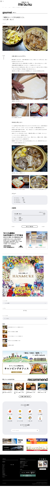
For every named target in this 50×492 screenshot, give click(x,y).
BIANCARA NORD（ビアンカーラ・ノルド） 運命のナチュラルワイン (18, 329)
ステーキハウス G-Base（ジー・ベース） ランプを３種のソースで (18, 338)
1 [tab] (24, 51)
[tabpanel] (25, 38)
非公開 (43, 213)
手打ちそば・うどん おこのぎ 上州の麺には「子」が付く (16, 343)
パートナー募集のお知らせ (25, 470)
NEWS (3, 470)
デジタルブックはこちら (42, 474)
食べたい (6, 7)
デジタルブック (5, 481)
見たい (3, 472)
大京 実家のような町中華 (12, 347)
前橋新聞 (4, 479)
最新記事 (4, 466)
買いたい (4, 473)
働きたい (4, 478)
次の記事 (43, 228)
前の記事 (13, 228)
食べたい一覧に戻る (29, 227)
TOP (3, 7)
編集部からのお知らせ (24, 467)
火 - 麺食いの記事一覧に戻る (25, 400)
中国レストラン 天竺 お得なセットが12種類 (14, 334)
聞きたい (4, 475)
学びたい (4, 482)
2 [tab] (25, 51)
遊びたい (4, 476)
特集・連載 (13, 469)
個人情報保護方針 (5, 489)
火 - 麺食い (10, 7)
